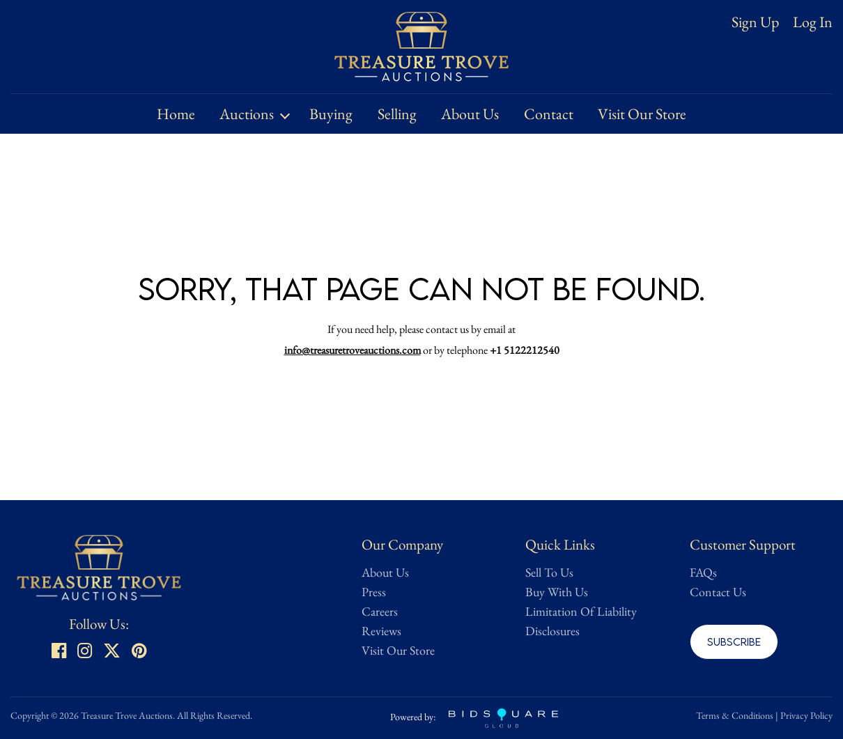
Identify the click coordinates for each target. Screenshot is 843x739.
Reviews (381, 631)
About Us (470, 114)
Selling (397, 114)
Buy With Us (556, 592)
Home (176, 114)
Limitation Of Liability (581, 611)
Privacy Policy (806, 715)
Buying (331, 114)
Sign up (755, 22)
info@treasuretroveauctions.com (352, 350)
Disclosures (552, 631)
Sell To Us (549, 572)
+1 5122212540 (524, 350)
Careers (380, 611)
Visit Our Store (642, 114)
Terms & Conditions (734, 715)
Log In (813, 22)
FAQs (703, 572)
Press (374, 592)
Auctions (246, 114)
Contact (548, 114)
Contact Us (718, 592)
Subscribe (734, 641)
